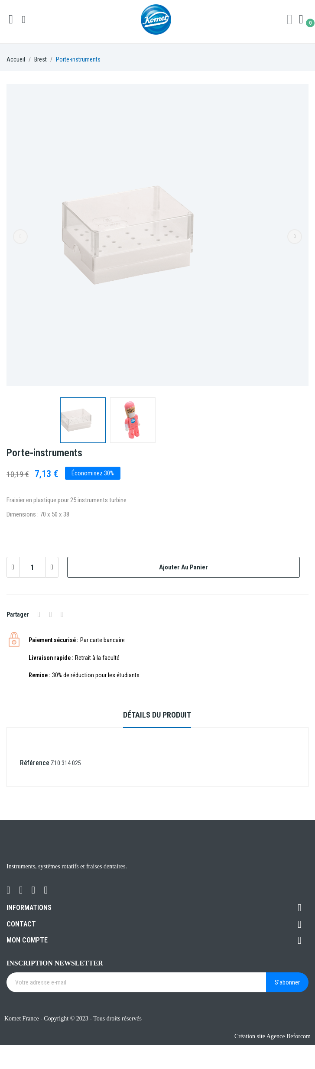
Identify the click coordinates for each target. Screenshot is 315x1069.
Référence (34, 763)
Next (294, 236)
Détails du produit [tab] (157, 714)
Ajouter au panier (183, 567)
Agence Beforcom (288, 1036)
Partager (39, 614)
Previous (20, 236)
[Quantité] (32, 567)
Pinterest (62, 614)
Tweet (51, 614)
